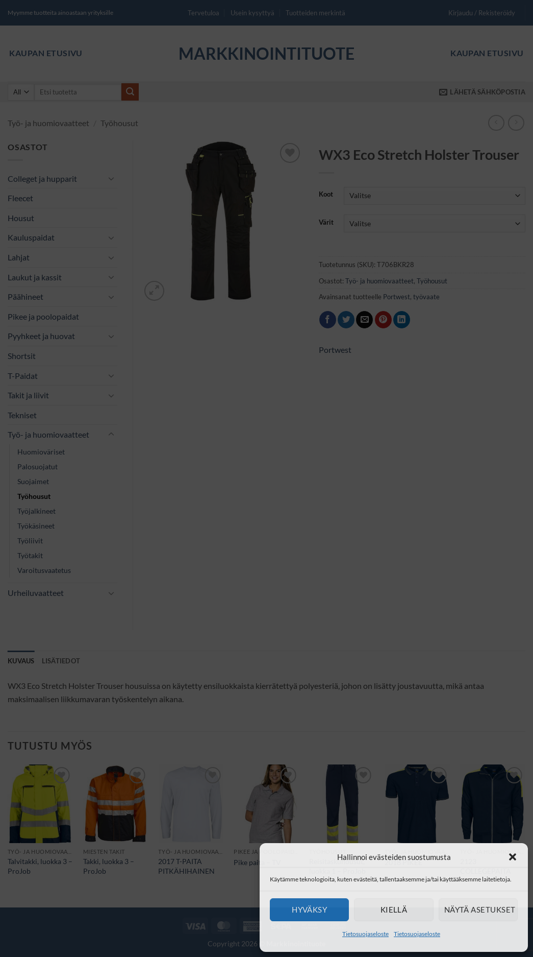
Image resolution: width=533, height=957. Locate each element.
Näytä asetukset (480, 909)
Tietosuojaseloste (365, 934)
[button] (512, 857)
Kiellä (394, 909)
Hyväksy (309, 909)
